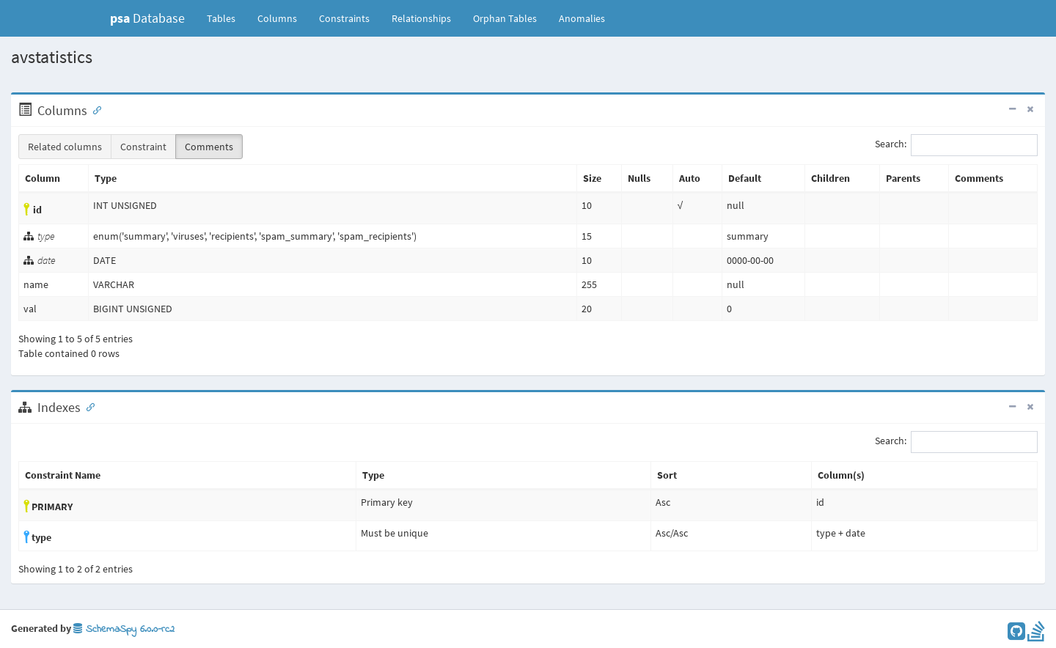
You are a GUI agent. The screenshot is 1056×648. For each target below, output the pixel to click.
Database (147, 18)
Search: (956, 145)
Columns (277, 18)
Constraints (344, 18)
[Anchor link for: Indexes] (87, 406)
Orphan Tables (505, 18)
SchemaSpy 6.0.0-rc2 (124, 629)
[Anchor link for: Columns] (93, 109)
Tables (226, 17)
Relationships (421, 18)
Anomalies (582, 18)
